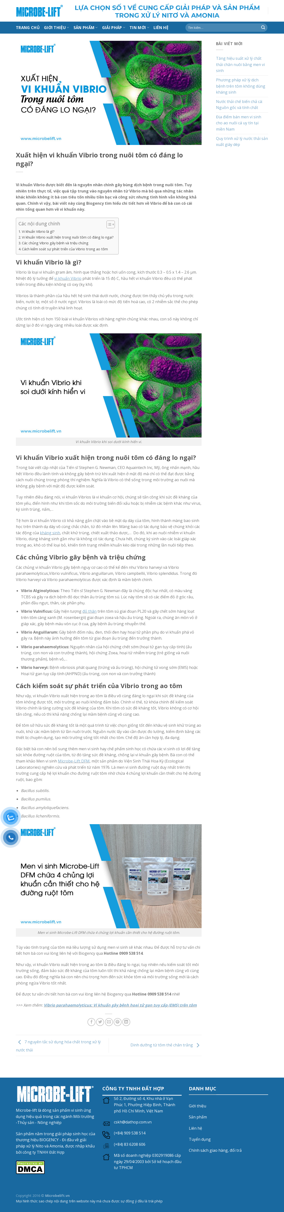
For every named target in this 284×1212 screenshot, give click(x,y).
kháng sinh (50, 532)
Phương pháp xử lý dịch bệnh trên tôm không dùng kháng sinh (240, 86)
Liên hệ (195, 1128)
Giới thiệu (56, 27)
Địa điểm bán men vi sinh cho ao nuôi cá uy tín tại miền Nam (238, 123)
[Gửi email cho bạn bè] (109, 1022)
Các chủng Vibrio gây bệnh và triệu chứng (55, 243)
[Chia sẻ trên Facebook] (91, 1022)
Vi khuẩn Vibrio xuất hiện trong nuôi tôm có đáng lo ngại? (68, 237)
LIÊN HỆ (161, 27)
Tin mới (139, 27)
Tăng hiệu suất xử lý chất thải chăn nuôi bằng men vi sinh (240, 64)
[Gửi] (263, 28)
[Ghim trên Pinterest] (118, 1022)
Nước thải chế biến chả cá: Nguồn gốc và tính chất (239, 104)
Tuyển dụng (200, 1139)
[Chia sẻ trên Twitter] (100, 1022)
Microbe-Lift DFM (74, 761)
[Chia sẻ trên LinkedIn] (126, 1022)
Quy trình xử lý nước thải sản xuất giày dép (242, 141)
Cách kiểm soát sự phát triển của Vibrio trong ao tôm (65, 249)
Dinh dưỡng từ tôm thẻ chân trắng (166, 1045)
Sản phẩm (198, 1117)
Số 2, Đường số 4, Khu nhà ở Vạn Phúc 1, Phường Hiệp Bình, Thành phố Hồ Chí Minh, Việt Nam (144, 1104)
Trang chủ (28, 27)
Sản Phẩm (86, 27)
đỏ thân (89, 611)
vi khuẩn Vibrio (67, 278)
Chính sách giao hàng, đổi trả (215, 1150)
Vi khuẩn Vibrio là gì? (38, 231)
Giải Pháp (113, 27)
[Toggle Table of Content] (108, 224)
